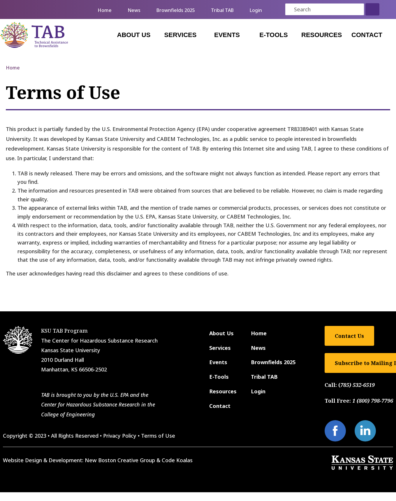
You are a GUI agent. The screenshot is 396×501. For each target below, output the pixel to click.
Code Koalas (177, 460)
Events (227, 35)
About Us (134, 35)
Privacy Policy (119, 435)
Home (105, 10)
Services (180, 35)
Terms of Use (158, 435)
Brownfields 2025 (175, 10)
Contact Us (349, 335)
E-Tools (273, 35)
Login (256, 10)
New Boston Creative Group (120, 460)
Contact (366, 35)
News (134, 10)
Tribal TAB (222, 10)
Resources (321, 35)
